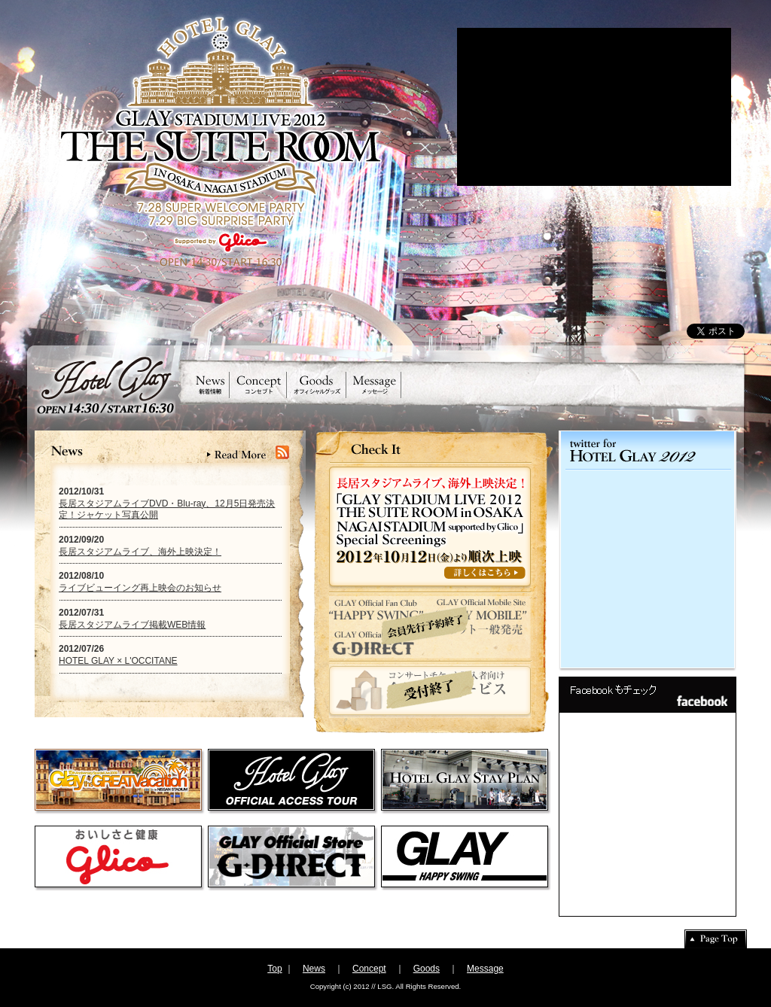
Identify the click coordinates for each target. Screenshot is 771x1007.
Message (485, 968)
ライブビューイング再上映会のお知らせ (140, 588)
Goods (426, 968)
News (314, 968)
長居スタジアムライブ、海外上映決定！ (140, 551)
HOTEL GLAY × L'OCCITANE (118, 661)
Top (274, 968)
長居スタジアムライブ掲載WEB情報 (132, 624)
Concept (369, 968)
